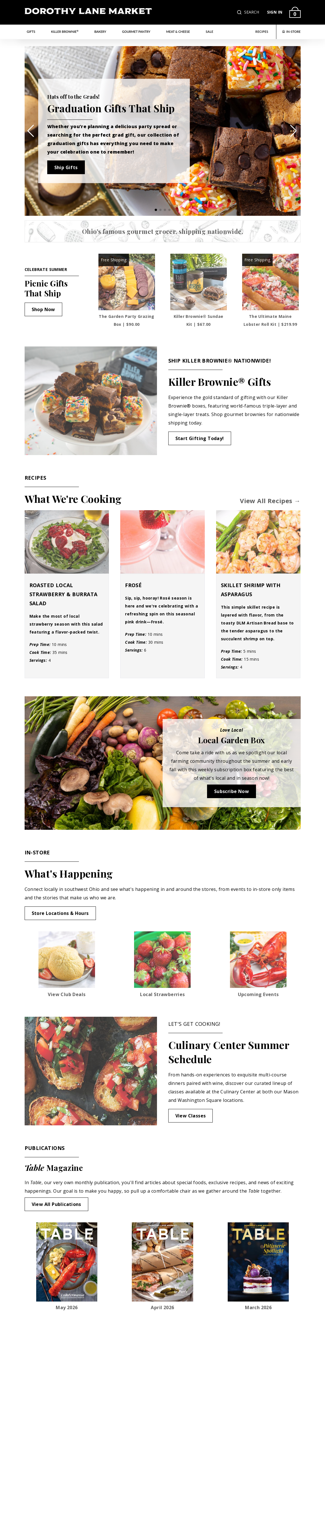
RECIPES (261, 31)
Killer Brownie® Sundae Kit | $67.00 (198, 320)
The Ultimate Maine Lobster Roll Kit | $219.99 (270, 320)
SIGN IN (275, 12)
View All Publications (56, 1204)
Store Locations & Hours (60, 913)
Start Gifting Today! (199, 438)
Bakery (100, 31)
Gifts (31, 31)
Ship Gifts (66, 167)
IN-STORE (291, 31)
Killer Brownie (64, 31)
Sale (209, 31)
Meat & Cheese (178, 31)
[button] (240, 12)
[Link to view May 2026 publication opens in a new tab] (67, 1266)
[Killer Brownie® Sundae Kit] (198, 282)
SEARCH (251, 12)
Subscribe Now (231, 791)
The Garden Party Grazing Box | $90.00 (126, 320)
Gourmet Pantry (136, 31)
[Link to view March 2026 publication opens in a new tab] (258, 1266)
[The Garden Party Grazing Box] (126, 282)
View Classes (190, 1116)
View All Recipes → (270, 500)
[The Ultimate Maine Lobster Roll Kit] (270, 282)
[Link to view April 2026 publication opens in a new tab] (162, 1266)
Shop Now (43, 309)
